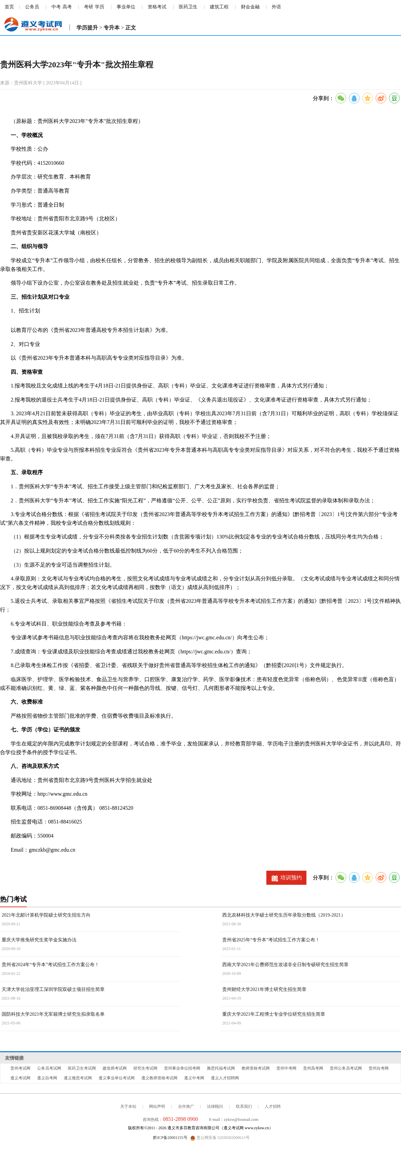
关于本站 (128, 1106)
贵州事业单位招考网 (182, 1068)
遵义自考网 (47, 1078)
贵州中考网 (286, 1068)
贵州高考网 (313, 1068)
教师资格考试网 (256, 1068)
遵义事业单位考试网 (117, 1078)
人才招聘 (273, 1106)
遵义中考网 (194, 1078)
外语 (276, 6)
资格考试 (157, 6)
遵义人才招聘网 (225, 1078)
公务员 (32, 6)
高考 (67, 6)
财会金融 (250, 6)
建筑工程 (219, 6)
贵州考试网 (20, 1068)
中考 (56, 6)
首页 (9, 6)
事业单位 (126, 6)
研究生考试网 (145, 1068)
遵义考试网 (20, 1078)
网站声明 (157, 1106)
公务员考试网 (49, 1068)
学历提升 (87, 27)
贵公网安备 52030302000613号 (220, 1138)
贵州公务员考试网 (346, 1068)
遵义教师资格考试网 (159, 1078)
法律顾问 (215, 1106)
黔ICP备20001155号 (170, 1137)
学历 (99, 6)
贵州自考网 (379, 1068)
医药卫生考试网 (82, 1068)
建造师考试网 (115, 1068)
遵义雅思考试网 (78, 1078)
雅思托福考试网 (221, 1068)
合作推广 (186, 1106)
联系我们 (244, 1106)
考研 (88, 6)
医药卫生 (188, 6)
